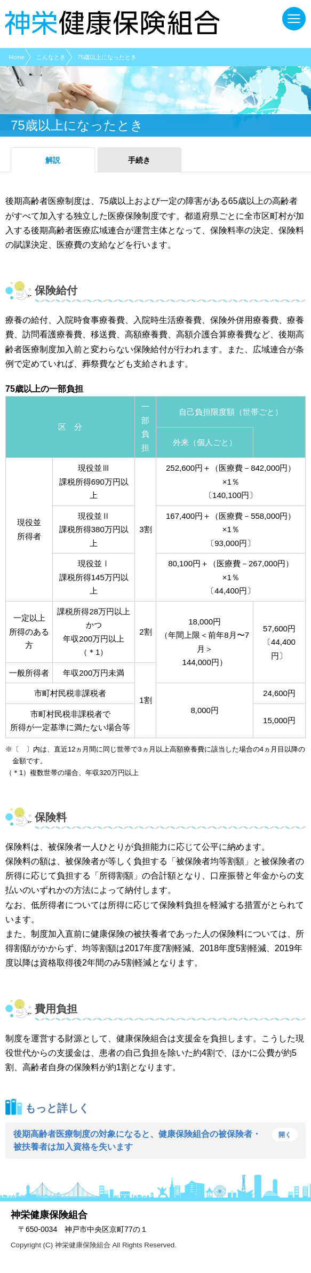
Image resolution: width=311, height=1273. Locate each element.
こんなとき (51, 57)
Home (17, 57)
